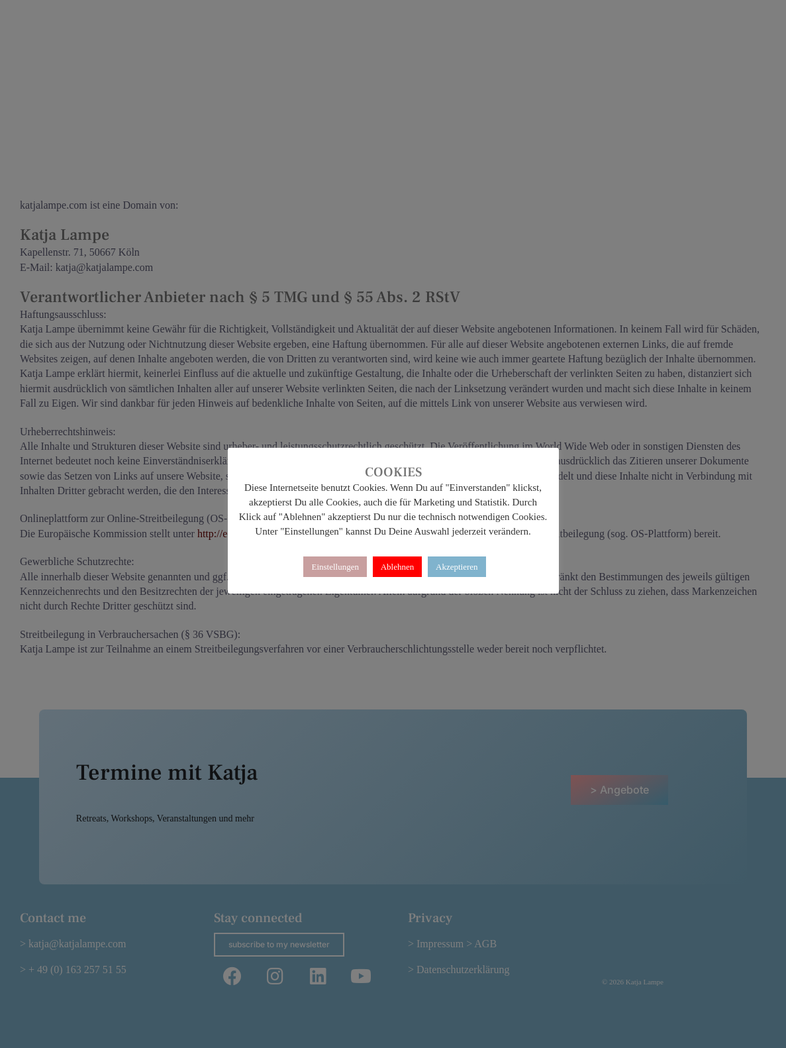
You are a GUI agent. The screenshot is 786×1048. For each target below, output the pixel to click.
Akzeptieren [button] (457, 567)
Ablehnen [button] (398, 567)
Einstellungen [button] (335, 567)
